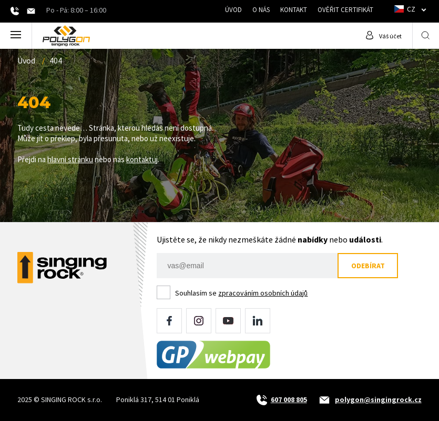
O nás (261, 9)
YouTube (228, 320)
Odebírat (368, 265)
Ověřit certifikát (345, 9)
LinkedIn (257, 320)
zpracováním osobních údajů (263, 293)
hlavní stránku (70, 159)
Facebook (169, 320)
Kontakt (293, 9)
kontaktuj (142, 159)
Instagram (198, 320)
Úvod (233, 9)
